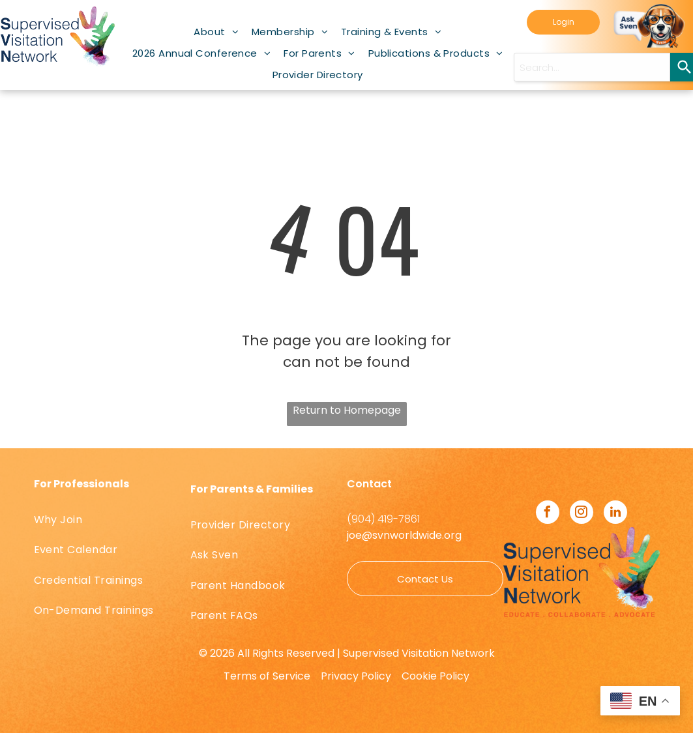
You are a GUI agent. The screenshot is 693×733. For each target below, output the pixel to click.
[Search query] (592, 67)
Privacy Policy (356, 675)
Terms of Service (267, 675)
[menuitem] (216, 31)
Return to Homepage (347, 410)
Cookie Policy (435, 675)
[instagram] (581, 513)
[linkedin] (615, 513)
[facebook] (547, 513)
